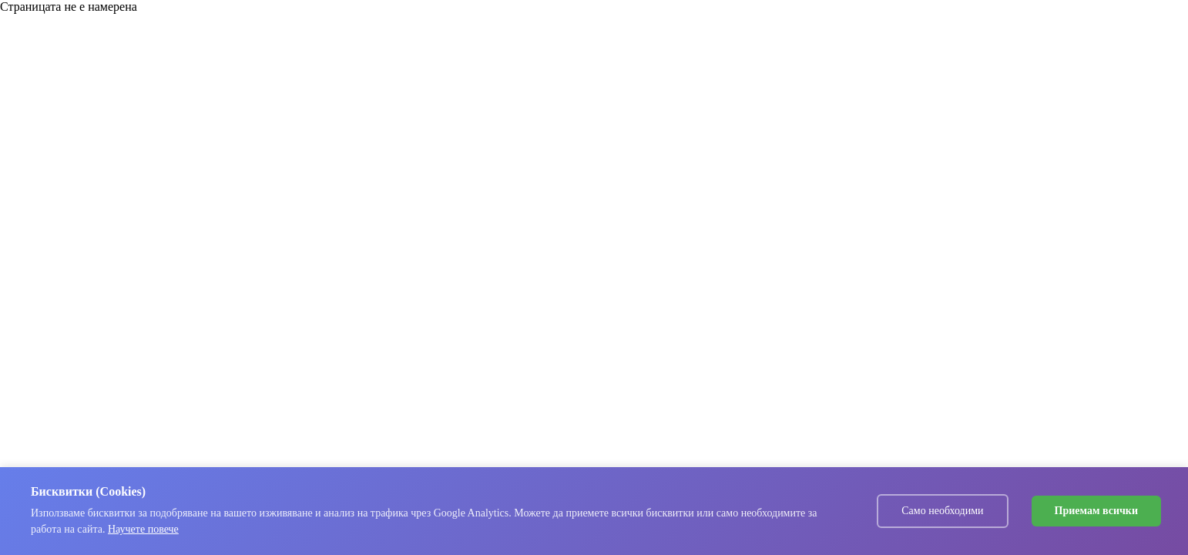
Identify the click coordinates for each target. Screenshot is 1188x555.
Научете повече (143, 529)
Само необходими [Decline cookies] (942, 510)
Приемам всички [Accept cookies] (1096, 510)
